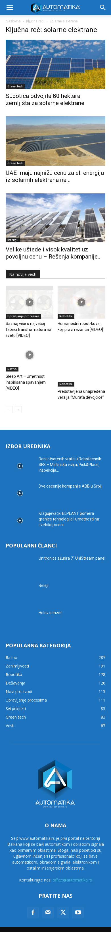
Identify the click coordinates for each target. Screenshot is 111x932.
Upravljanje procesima (23, 316)
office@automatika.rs (72, 871)
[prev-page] (9, 400)
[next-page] (18, 400)
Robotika (66, 316)
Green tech (15, 86)
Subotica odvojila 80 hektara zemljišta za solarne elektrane (45, 99)
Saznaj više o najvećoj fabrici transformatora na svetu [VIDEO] (28, 329)
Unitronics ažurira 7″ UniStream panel (72, 549)
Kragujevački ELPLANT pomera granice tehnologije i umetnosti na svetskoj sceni (69, 510)
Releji (43, 576)
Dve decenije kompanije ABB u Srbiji (70, 477)
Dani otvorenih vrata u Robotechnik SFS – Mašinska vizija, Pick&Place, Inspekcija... (70, 455)
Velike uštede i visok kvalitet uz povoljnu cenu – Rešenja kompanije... (54, 253)
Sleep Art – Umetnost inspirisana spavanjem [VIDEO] (26, 382)
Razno (12, 369)
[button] (10, 7)
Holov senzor (50, 603)
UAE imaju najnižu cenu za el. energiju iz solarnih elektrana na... (55, 176)
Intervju (12, 240)
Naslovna (13, 21)
